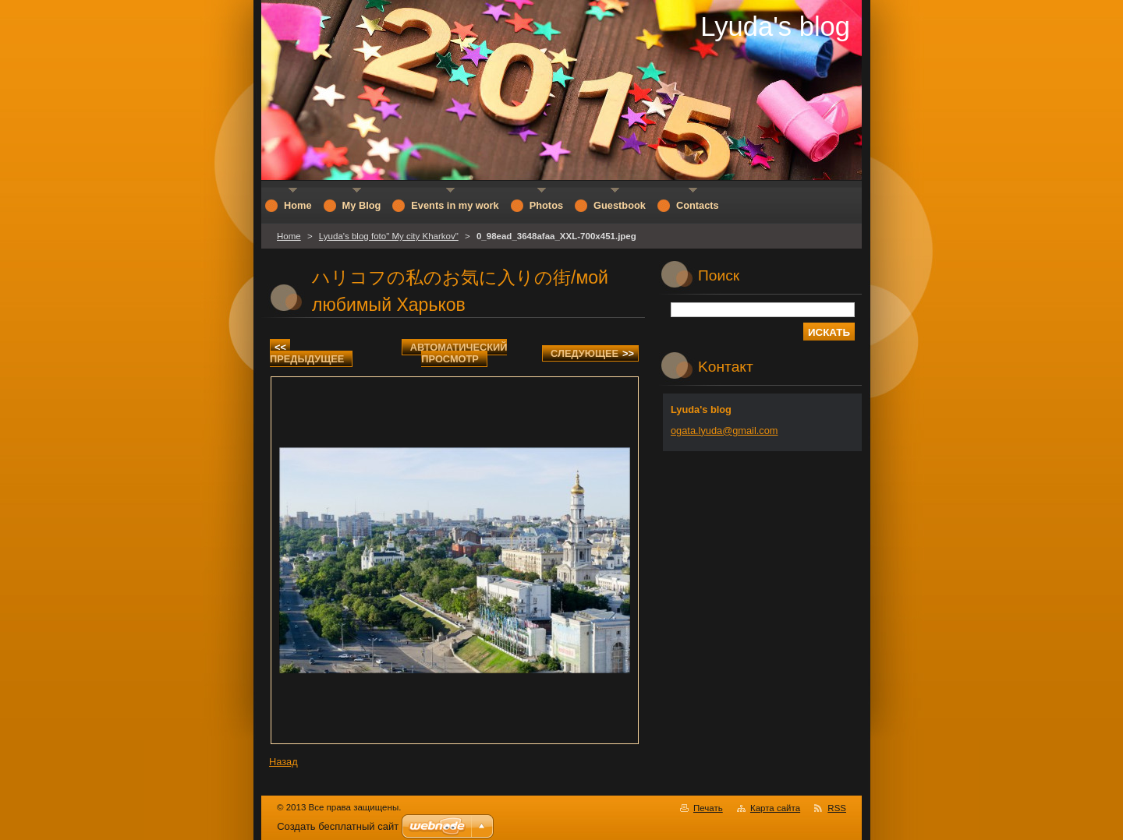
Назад (283, 762)
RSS (836, 808)
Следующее (592, 353)
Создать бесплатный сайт (338, 826)
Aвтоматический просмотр (459, 353)
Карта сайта (775, 808)
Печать (708, 808)
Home (289, 236)
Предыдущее (307, 353)
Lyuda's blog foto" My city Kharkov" (389, 236)
